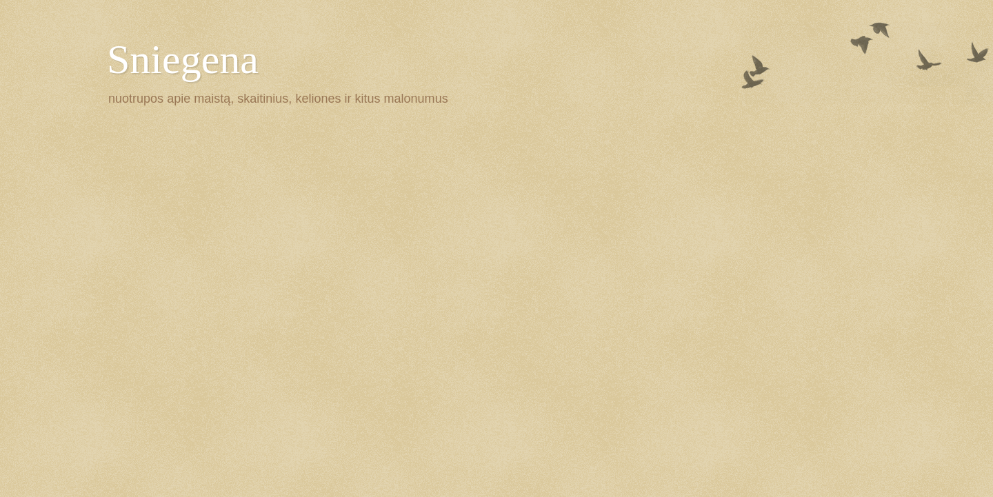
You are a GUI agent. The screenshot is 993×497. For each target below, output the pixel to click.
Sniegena (183, 59)
